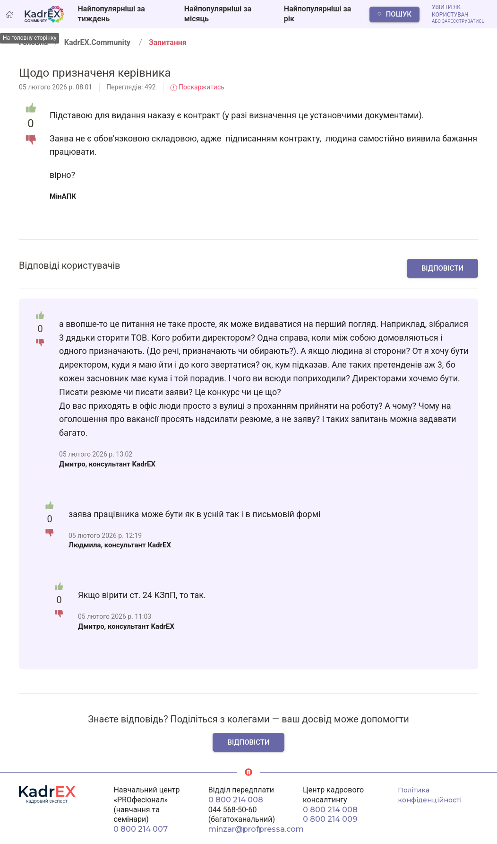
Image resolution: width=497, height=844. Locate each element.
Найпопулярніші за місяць (217, 13)
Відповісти (442, 268)
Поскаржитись (197, 87)
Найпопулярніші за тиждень (111, 13)
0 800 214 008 (235, 799)
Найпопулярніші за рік (317, 13)
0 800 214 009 (330, 819)
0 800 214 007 (140, 829)
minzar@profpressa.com (256, 829)
